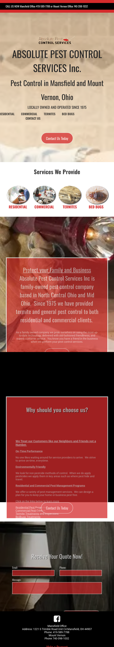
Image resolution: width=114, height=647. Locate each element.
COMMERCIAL (44, 206)
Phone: (63, 590)
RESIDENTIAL (18, 206)
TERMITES (70, 206)
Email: (15, 590)
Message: (16, 602)
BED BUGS (96, 206)
